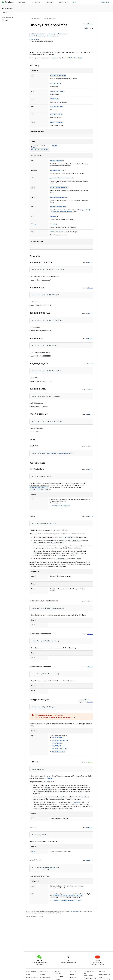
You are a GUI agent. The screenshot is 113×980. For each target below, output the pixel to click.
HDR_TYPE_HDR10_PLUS (57, 91)
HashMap (50, 778)
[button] (11, 20)
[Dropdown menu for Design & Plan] (42, 2)
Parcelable (54, 36)
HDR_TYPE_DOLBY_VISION (58, 75)
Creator (33, 148)
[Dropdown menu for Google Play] (68, 2)
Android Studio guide (90, 978)
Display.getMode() (84, 210)
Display (55, 58)
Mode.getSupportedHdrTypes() (63, 211)
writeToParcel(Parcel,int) (39, 487)
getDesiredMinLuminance (58, 197)
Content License (74, 911)
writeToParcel (55, 232)
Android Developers (34, 18)
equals (52, 170)
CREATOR (54, 146)
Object (38, 36)
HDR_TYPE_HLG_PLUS (56, 106)
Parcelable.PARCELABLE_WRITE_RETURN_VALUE (67, 895)
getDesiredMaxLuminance (58, 187)
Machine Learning (45, 977)
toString (53, 224)
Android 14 (72, 977)
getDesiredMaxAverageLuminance (61, 178)
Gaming (42, 974)
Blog (76, 2)
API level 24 (90, 24)
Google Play (62, 2)
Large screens (59, 976)
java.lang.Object (34, 39)
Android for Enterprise (32, 977)
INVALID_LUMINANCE (56, 122)
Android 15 (72, 974)
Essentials (21, 2)
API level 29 (90, 313)
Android (28, 974)
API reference (7, 9)
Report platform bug (104, 974)
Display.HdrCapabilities (39, 149)
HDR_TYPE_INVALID (56, 114)
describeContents (56, 160)
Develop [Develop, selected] (49, 2)
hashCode (53, 216)
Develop (44, 18)
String (33, 224)
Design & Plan (36, 2)
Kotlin (86, 28)
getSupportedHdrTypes (58, 206)
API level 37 (90, 364)
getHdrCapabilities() (74, 58)
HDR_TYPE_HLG (54, 99)
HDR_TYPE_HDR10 (55, 83)
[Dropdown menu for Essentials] (27, 2)
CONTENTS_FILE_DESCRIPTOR (39, 489)
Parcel (63, 232)
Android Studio (105, 2)
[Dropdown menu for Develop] (54, 2)
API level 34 (90, 389)
